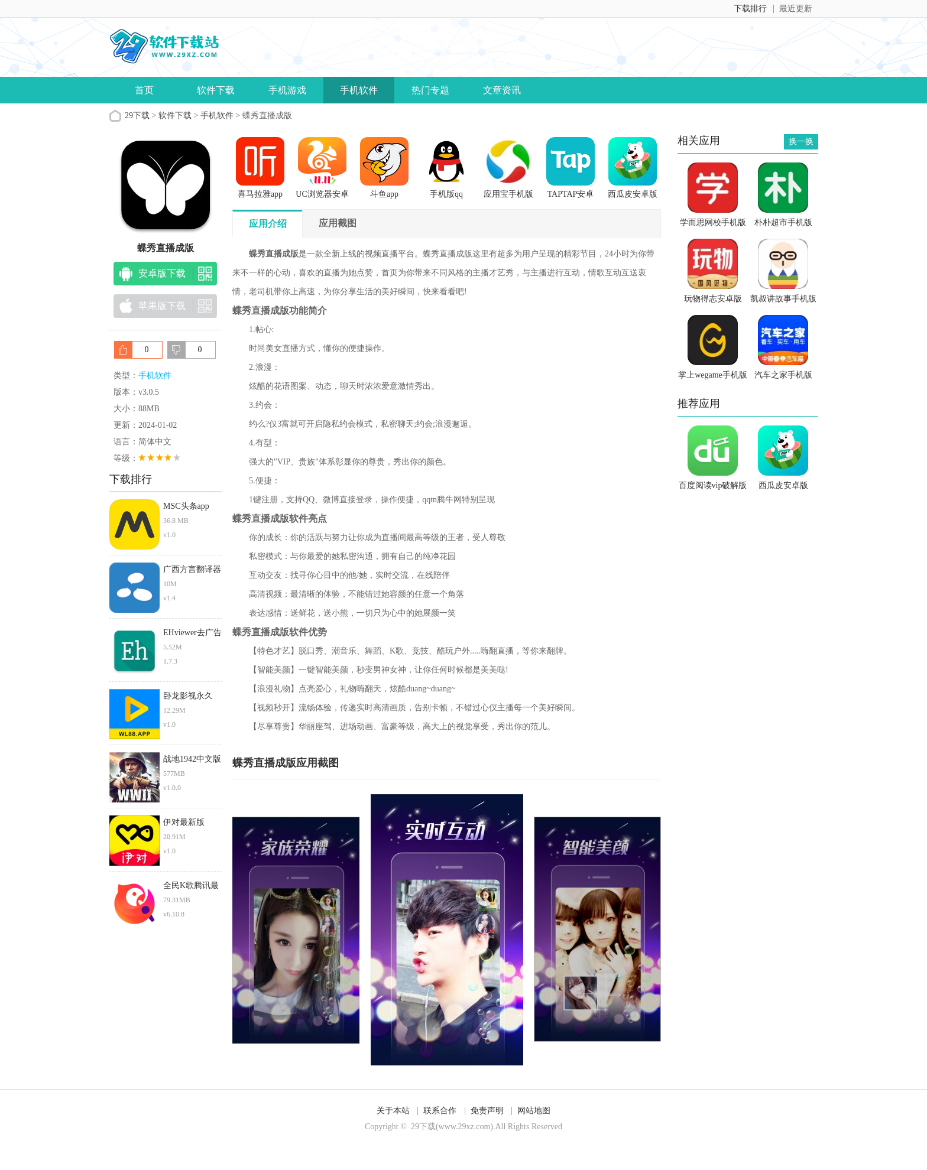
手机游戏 (287, 90)
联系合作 (439, 1110)
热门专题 (430, 90)
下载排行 (750, 8)
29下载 (137, 115)
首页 (144, 90)
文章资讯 (502, 90)
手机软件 (359, 90)
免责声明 (487, 1110)
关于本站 (393, 1110)
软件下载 (216, 90)
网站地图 (533, 1110)
